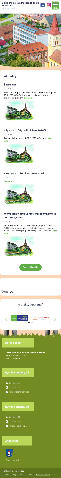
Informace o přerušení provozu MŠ (24, 174)
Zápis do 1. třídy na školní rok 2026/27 (26, 131)
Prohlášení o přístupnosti (13, 471)
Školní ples (10, 85)
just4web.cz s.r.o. (42, 474)
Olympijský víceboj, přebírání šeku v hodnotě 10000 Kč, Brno (30, 216)
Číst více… (28, 98)
